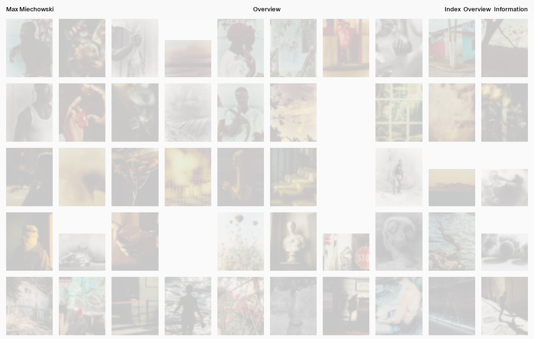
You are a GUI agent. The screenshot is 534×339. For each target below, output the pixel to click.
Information (511, 9)
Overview (477, 9)
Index (453, 9)
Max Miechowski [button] (30, 9)
